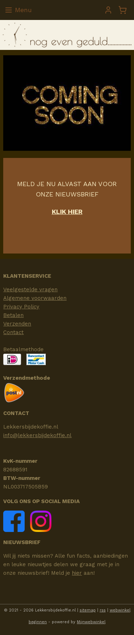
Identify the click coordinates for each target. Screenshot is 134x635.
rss (103, 610)
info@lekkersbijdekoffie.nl (37, 435)
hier (77, 573)
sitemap (88, 610)
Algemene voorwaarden (34, 298)
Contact (13, 332)
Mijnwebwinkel (91, 622)
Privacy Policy (21, 306)
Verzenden (17, 324)
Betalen (13, 315)
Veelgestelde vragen (30, 289)
